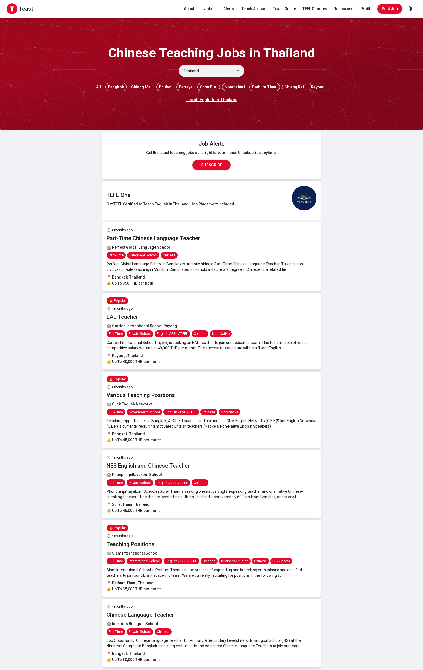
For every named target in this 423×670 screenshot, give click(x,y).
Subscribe (211, 165)
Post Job (389, 9)
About (189, 9)
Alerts (228, 9)
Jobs (209, 9)
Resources (343, 9)
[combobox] (207, 71)
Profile (366, 9)
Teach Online (284, 9)
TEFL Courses (314, 9)
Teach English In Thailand (211, 99)
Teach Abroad (254, 9)
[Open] (238, 71)
